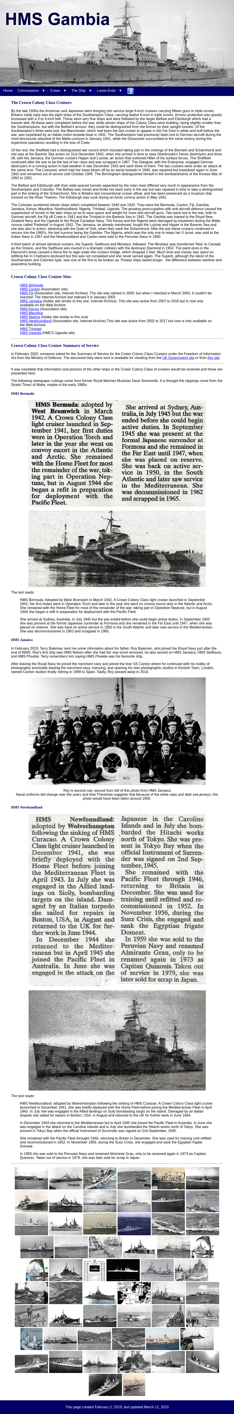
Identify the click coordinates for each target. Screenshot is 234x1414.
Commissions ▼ (31, 90)
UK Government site (178, 358)
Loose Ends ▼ (109, 90)
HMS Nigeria (30, 317)
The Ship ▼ (82, 90)
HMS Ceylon (30, 289)
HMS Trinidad (30, 329)
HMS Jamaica (31, 301)
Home (8, 90)
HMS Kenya (29, 309)
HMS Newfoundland (35, 321)
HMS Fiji (26, 293)
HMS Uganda (30, 333)
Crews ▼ (58, 90)
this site (213, 358)
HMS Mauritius (31, 313)
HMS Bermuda (31, 285)
